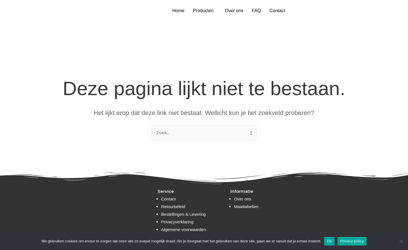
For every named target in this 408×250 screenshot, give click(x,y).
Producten (203, 10)
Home (178, 10)
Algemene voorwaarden (183, 229)
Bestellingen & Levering (183, 214)
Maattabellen (246, 206)
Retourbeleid (173, 206)
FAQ (256, 10)
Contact (277, 10)
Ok (329, 241)
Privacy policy (352, 241)
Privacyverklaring (177, 221)
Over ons (234, 10)
